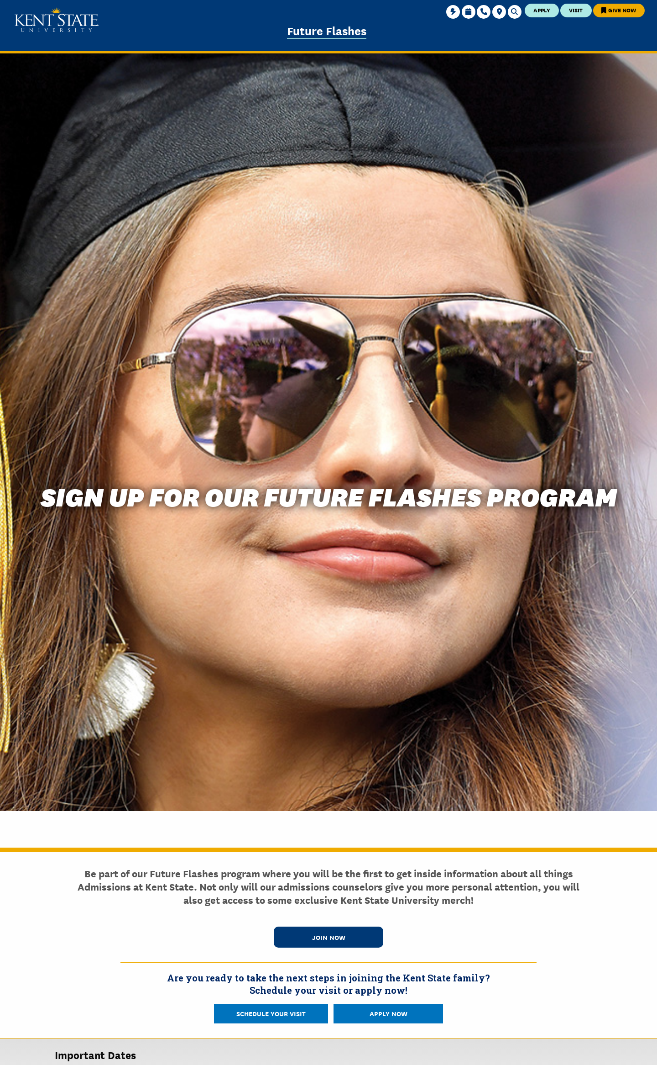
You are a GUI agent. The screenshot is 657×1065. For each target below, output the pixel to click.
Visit (576, 10)
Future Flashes (326, 30)
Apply (541, 10)
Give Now (618, 10)
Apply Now (388, 1013)
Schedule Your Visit (271, 1013)
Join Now (328, 937)
